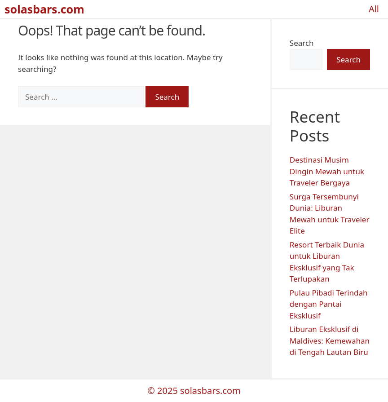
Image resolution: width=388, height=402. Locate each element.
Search (302, 43)
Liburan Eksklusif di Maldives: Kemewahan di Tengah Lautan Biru (330, 340)
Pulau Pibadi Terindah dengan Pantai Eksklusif (329, 304)
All (374, 9)
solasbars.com (44, 9)
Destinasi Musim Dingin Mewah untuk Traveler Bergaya (327, 171)
